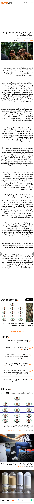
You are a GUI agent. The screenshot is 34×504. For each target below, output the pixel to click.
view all (29, 299)
